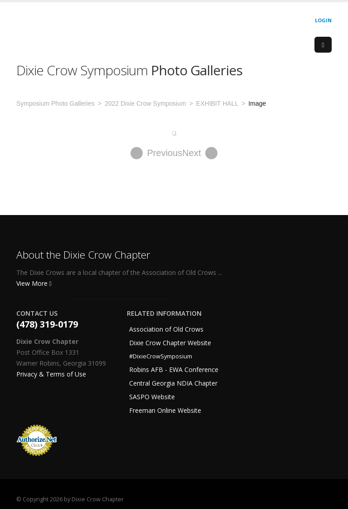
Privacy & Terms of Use (51, 374)
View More (34, 283)
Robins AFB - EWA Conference (173, 369)
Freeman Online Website (165, 410)
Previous (156, 153)
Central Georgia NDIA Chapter (173, 383)
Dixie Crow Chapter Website (170, 342)
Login (323, 20)
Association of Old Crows (166, 329)
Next (200, 153)
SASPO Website (152, 396)
